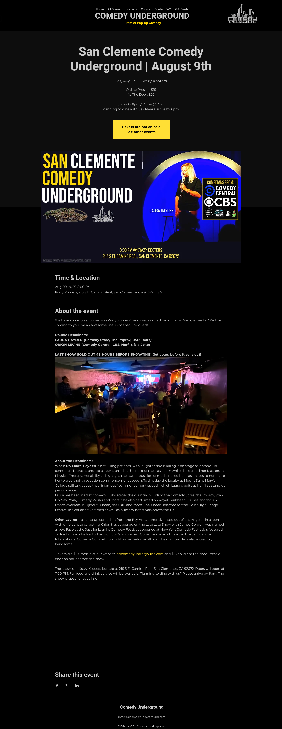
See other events (141, 132)
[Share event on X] (67, 685)
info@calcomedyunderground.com (141, 716)
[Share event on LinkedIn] (77, 685)
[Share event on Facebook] (57, 685)
